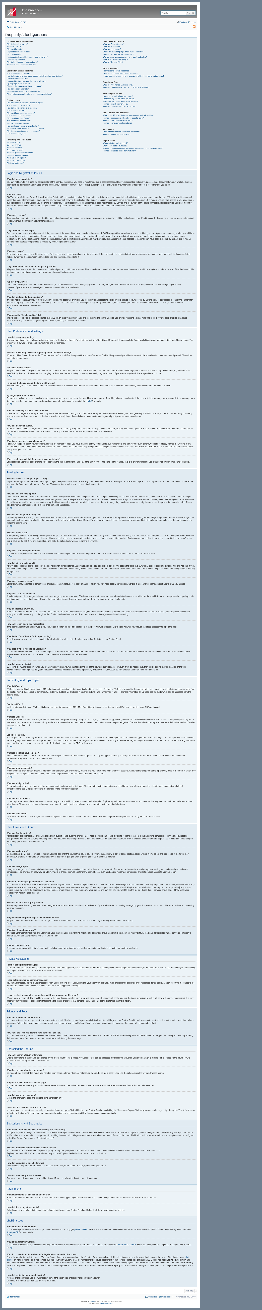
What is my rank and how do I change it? (23, 91)
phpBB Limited (81, 1229)
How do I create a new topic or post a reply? (25, 103)
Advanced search (193, 13)
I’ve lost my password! (16, 59)
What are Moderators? (112, 47)
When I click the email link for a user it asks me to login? (29, 94)
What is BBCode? (14, 142)
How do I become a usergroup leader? (118, 54)
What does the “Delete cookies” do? (21, 65)
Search (188, 13)
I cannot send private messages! (116, 71)
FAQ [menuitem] (24, 22)
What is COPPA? (14, 47)
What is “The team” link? (113, 62)
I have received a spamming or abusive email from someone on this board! (133, 76)
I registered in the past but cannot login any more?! (27, 57)
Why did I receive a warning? (18, 123)
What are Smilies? (14, 148)
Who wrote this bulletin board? (115, 143)
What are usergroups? (112, 49)
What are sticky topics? (16, 158)
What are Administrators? (113, 44)
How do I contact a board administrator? (119, 151)
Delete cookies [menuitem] (167, 1297)
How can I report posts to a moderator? (23, 126)
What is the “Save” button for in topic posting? (25, 128)
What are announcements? (18, 155)
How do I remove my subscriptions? (117, 123)
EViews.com (32, 10)
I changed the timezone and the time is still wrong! (27, 81)
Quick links (14, 22)
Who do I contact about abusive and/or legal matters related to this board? (133, 148)
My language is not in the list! (18, 84)
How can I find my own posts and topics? (119, 106)
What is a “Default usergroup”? (115, 59)
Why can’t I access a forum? (18, 118)
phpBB (89, 401)
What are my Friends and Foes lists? (118, 85)
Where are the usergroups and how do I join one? (123, 52)
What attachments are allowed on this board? (121, 132)
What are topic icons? (15, 163)
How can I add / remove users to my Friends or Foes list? (126, 87)
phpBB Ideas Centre (127, 1245)
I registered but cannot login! (18, 52)
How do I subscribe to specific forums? (118, 120)
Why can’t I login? (14, 54)
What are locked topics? (16, 160)
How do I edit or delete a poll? (19, 116)
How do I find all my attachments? (116, 134)
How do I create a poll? (16, 111)
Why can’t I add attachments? (19, 121)
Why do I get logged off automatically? (22, 62)
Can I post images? (15, 150)
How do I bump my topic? (17, 134)
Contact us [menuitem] (152, 1297)
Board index (15, 1297)
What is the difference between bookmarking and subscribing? (128, 115)
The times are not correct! (17, 78)
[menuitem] (192, 27)
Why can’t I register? (15, 49)
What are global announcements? (20, 153)
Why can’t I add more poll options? (21, 113)
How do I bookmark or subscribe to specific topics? (123, 118)
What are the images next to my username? (24, 86)
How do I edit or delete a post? (19, 105)
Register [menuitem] (183, 22)
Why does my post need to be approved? (23, 131)
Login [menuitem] (193, 22)
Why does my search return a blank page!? (120, 101)
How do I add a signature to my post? (22, 108)
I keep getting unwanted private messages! (120, 73)
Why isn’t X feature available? (115, 146)
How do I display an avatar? (18, 89)
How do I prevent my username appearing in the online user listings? (34, 76)
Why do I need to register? (17, 44)
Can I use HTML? (14, 145)
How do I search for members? (115, 104)
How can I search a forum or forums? (118, 96)
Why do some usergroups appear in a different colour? (125, 57)
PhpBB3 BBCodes (106, 1303)
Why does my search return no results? (119, 99)
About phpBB (13, 1232)
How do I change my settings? (19, 73)
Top (10, 188)
